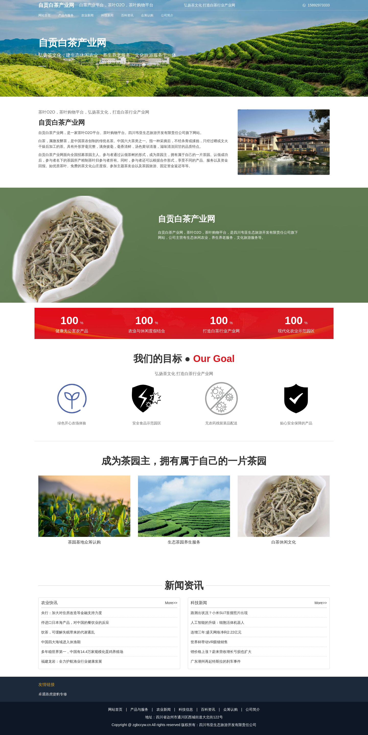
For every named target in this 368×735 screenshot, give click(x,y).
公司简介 (167, 15)
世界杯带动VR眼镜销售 (209, 642)
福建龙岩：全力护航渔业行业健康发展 (71, 661)
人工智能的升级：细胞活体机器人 (217, 622)
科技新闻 (107, 15)
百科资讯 (127, 15)
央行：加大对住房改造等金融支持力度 (71, 613)
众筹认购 (147, 15)
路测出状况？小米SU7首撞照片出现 (219, 613)
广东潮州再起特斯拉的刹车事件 (216, 661)
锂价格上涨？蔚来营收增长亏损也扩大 (221, 652)
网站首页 (44, 15)
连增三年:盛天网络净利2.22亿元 (216, 632)
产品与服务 (66, 15)
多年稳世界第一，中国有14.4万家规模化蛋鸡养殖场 (82, 652)
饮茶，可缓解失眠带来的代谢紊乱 (68, 632)
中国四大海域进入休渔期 (60, 642)
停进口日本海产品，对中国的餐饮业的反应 (75, 622)
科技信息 (186, 709)
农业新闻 (87, 15)
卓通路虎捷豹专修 (52, 694)
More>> (171, 603)
